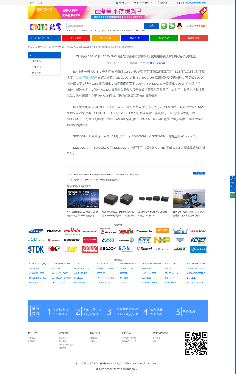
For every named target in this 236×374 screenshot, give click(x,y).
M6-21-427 (169, 268)
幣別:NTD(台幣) (143, 2)
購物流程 (193, 37)
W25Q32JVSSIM (126, 268)
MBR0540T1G (72, 31)
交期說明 (94, 341)
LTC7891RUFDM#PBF (61, 263)
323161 (77, 263)
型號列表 (164, 37)
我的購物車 (195, 25)
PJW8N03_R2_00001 (105, 268)
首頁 (30, 47)
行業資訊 (36, 67)
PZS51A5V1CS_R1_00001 (40, 263)
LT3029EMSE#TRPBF (196, 263)
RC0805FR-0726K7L (105, 278)
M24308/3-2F (102, 263)
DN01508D (78, 278)
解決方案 (36, 73)
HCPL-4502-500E (149, 273)
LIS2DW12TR (126, 31)
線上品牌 (105, 37)
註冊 (40, 3)
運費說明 (94, 338)
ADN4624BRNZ (171, 263)
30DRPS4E (56, 268)
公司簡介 (156, 338)
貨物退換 (62, 341)
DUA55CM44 (79, 283)
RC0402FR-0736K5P (150, 283)
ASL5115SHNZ (80, 273)
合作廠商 (76, 37)
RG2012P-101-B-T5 (195, 283)
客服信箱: (191, 3)
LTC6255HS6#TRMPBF (151, 263)
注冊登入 (31, 338)
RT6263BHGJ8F (103, 283)
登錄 (32, 3)
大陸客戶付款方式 (129, 341)
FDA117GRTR (35, 283)
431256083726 (171, 283)
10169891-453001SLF (196, 268)
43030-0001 (84, 31)
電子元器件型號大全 (155, 62)
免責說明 (31, 341)
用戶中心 (122, 2)
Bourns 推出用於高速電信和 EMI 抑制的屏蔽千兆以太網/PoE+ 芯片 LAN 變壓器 (106, 174)
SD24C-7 (123, 283)
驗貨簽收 (62, 348)
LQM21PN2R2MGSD (37, 278)
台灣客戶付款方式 (129, 338)
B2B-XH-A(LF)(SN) (98, 31)
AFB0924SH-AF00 (36, 273)
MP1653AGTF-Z (58, 283)
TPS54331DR (139, 31)
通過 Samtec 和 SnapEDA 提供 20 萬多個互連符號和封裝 (97, 180)
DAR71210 (124, 278)
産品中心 (42, 47)
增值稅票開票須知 (66, 345)
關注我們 (163, 2)
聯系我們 (156, 341)
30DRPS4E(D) (35, 268)
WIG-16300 (146, 268)
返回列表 (199, 173)
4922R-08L (101, 273)
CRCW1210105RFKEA (196, 273)
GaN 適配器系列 (87, 77)
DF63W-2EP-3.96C (82, 268)
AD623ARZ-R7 (114, 31)
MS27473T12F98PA (60, 273)
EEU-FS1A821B (171, 273)
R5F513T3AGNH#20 (128, 263)
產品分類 (135, 37)
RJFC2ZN (123, 273)
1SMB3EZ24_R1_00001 (61, 278)
